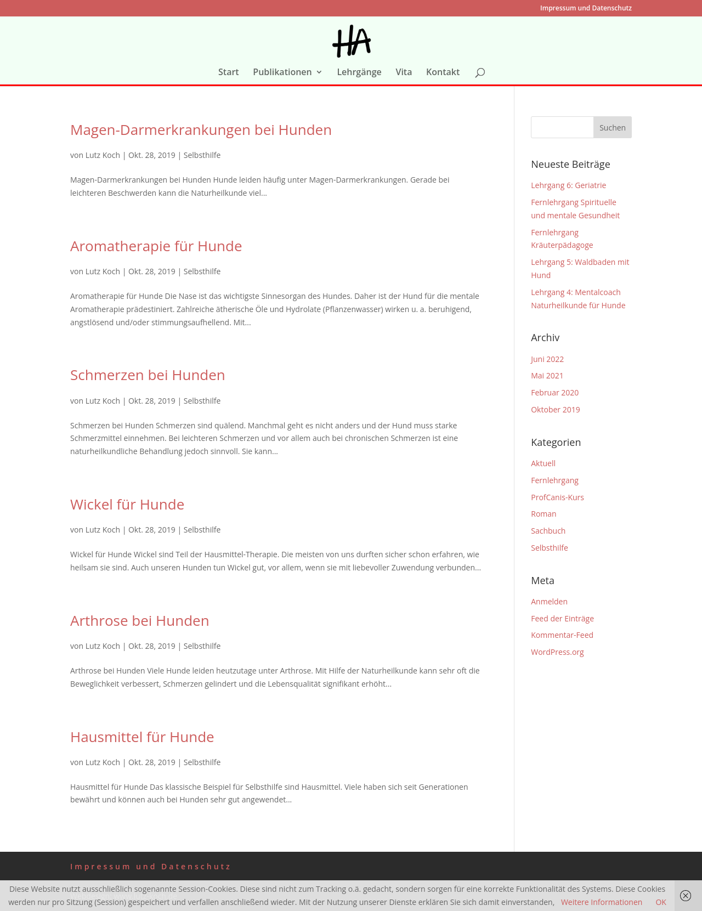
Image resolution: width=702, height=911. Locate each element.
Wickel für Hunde (127, 504)
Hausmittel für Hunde (142, 736)
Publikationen (282, 73)
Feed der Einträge (562, 618)
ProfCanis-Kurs (557, 497)
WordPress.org (557, 652)
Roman (543, 513)
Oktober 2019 (555, 409)
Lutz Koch (103, 155)
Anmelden (549, 601)
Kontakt (443, 73)
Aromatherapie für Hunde (156, 246)
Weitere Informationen (601, 902)
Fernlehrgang (555, 480)
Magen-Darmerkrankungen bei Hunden (201, 129)
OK (660, 902)
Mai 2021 (547, 375)
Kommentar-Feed (562, 635)
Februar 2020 (555, 392)
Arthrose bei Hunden (140, 620)
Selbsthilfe (202, 155)
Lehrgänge (359, 73)
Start (228, 73)
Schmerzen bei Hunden (147, 374)
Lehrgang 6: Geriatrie (568, 185)
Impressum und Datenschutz (586, 9)
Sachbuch (548, 530)
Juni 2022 (547, 359)
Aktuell (543, 463)
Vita (403, 73)
